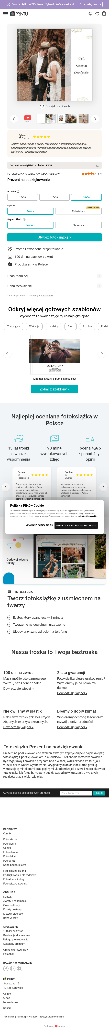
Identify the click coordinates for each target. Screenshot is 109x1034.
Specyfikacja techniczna (52, 1016)
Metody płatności (13, 913)
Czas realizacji (11, 905)
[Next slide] (95, 119)
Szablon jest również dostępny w (30, 295)
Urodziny (53, 326)
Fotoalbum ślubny (13, 879)
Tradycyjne (13, 326)
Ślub (70, 326)
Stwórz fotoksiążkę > (54, 237)
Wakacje (34, 326)
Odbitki (7, 847)
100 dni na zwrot (13, 931)
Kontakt (7, 896)
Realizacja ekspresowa (16, 935)
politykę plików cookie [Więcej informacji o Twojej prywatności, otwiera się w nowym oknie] (87, 516)
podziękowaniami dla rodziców (41, 757)
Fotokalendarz (11, 852)
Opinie (7, 993)
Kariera (7, 1008)
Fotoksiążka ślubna (14, 870)
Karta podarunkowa (14, 864)
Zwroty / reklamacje (14, 900)
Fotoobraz (9, 860)
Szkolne (87, 326)
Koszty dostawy (12, 909)
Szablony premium (14, 943)
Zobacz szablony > (54, 389)
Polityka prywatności (27, 1016)
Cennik (7, 833)
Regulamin (9, 1016)
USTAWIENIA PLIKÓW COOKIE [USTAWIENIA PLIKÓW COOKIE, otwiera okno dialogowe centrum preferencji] (39, 525)
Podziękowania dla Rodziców (42, 173)
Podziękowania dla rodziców (19, 875)
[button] (5, 13)
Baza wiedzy (10, 917)
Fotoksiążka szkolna (15, 883)
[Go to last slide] (7, 354)
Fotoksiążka (14, 173)
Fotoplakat (9, 856)
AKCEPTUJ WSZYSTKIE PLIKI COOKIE (76, 525)
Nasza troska (11, 1002)
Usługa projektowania (15, 939)
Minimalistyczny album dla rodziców (54, 378)
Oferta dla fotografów (15, 949)
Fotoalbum (9, 843)
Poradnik (8, 953)
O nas (6, 997)
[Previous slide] (14, 119)
